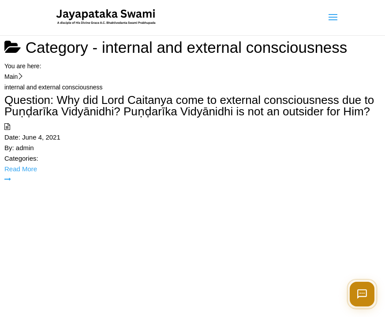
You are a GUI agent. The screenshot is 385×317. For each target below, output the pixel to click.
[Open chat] (362, 294)
